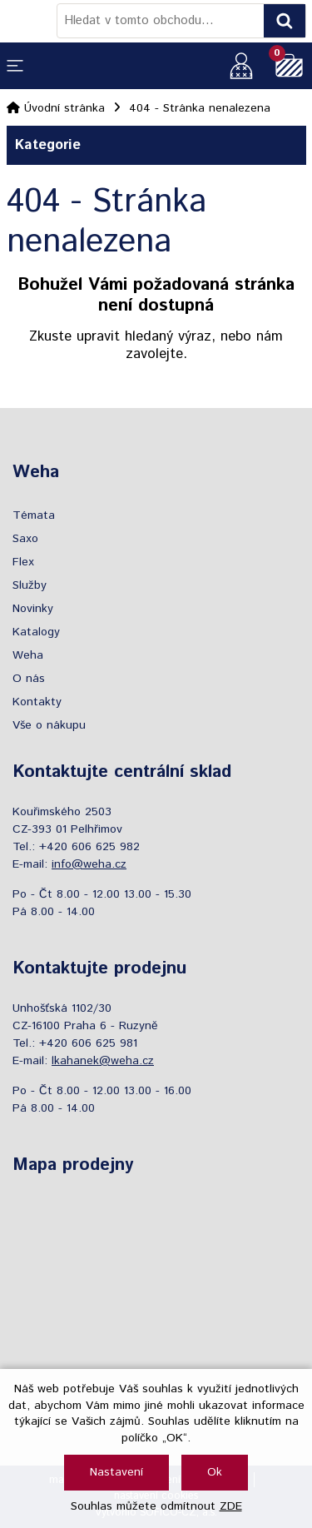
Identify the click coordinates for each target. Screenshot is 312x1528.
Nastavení (116, 1472)
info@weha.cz (89, 864)
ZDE (231, 1506)
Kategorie (156, 145)
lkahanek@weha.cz (103, 1061)
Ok (214, 1472)
